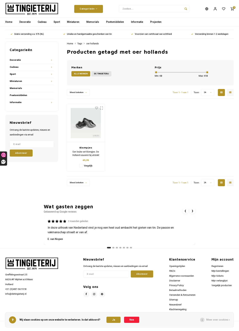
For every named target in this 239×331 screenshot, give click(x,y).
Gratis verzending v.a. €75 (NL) (27, 35)
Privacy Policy (176, 287)
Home (8, 24)
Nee (131, 320)
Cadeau (42, 24)
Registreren (217, 268)
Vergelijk (88, 167)
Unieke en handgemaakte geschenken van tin (87, 35)
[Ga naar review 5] (124, 249)
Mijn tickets (217, 277)
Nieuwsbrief (175, 306)
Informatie (137, 24)
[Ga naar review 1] (109, 249)
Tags (79, 45)
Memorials (92, 24)
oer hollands (92, 45)
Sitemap (173, 301)
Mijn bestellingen (220, 273)
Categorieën (88, 9)
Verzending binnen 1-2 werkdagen (209, 35)
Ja (113, 320)
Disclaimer (174, 282)
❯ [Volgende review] (192, 212)
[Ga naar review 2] (113, 249)
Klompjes (85, 149)
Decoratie (25, 24)
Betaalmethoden (177, 292)
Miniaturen (73, 24)
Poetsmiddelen (115, 24)
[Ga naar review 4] (120, 249)
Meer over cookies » (218, 320)
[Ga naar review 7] (131, 249)
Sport (57, 24)
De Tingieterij (101, 75)
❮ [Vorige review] (185, 212)
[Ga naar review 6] (127, 249)
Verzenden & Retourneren (182, 297)
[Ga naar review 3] (117, 249)
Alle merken (81, 75)
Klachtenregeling (177, 311)
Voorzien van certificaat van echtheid (151, 35)
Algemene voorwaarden (181, 277)
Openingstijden (177, 268)
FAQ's (172, 273)
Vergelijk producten (222, 287)
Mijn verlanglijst (220, 282)
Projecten (155, 24)
